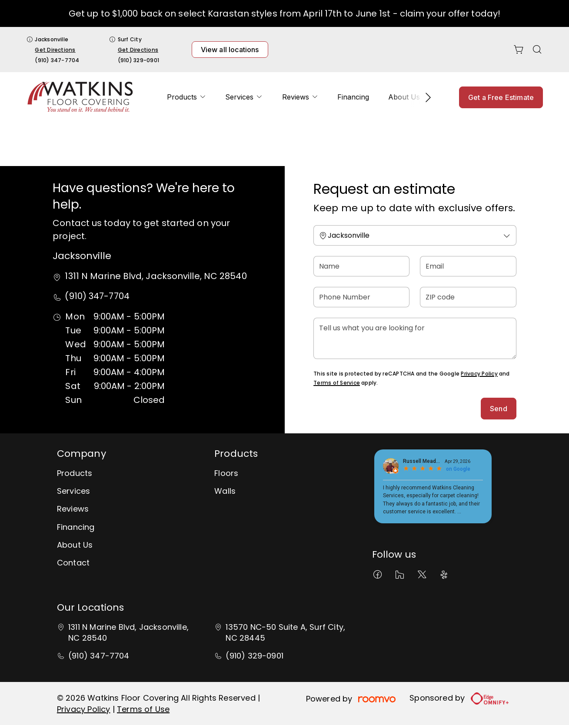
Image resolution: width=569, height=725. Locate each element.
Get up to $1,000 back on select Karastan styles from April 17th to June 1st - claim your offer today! (284, 13)
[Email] (468, 266)
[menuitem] (186, 97)
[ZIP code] (468, 297)
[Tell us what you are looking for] (414, 338)
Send (498, 408)
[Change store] (414, 235)
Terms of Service (336, 382)
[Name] (361, 266)
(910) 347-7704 (57, 60)
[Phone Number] (361, 297)
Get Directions (55, 49)
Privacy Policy (479, 373)
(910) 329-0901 (138, 60)
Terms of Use (143, 709)
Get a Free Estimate (501, 97)
